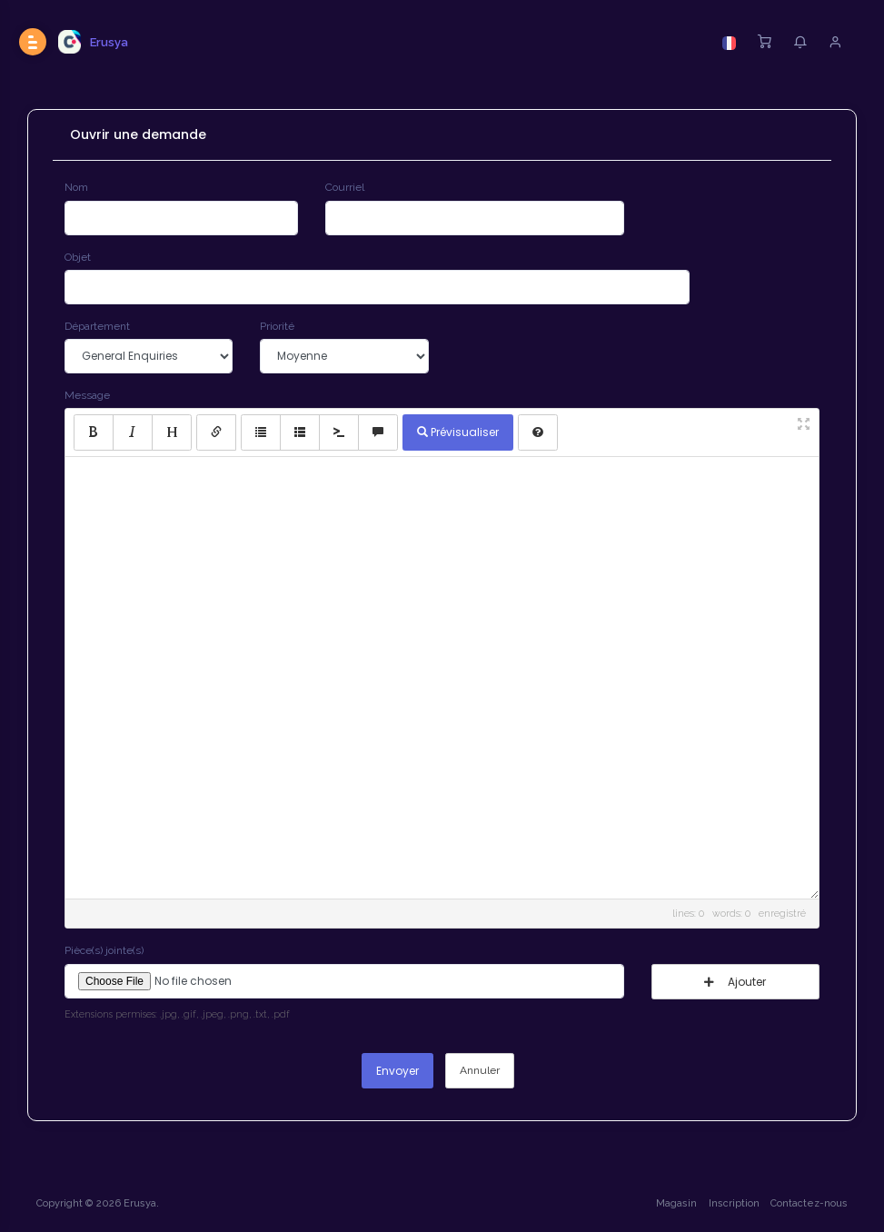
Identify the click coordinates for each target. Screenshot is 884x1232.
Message (87, 395)
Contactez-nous (809, 1203)
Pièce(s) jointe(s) (104, 950)
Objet (78, 257)
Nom (76, 187)
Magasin (676, 1203)
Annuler (480, 1070)
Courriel (344, 187)
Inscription (734, 1203)
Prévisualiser (458, 432)
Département (97, 326)
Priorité (277, 326)
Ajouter (735, 981)
